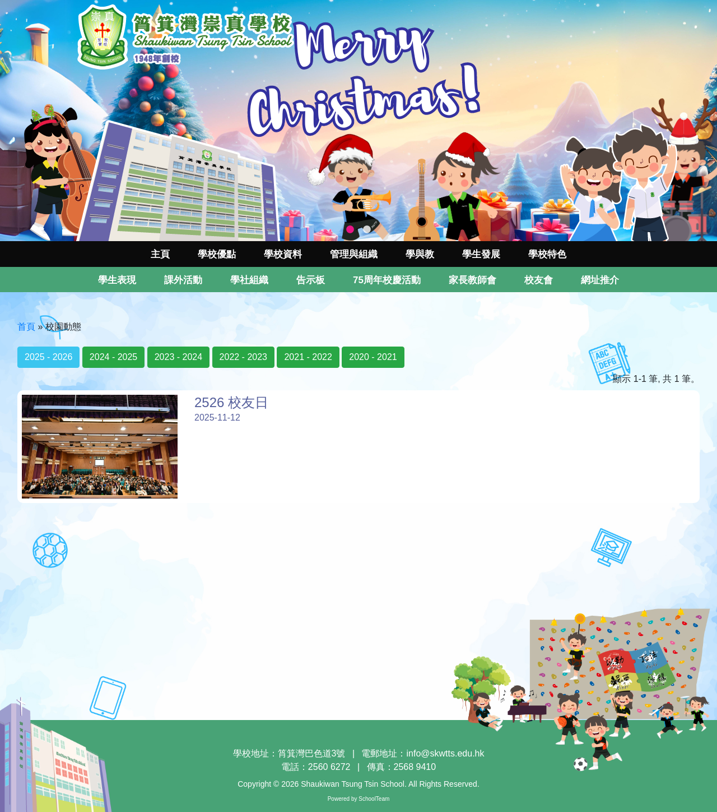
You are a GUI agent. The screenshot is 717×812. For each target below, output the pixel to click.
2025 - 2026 (48, 357)
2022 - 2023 (243, 357)
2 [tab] (367, 230)
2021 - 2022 (308, 357)
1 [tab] (350, 230)
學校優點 (217, 254)
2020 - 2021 (373, 357)
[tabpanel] (358, 120)
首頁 (26, 326)
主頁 (160, 254)
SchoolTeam (373, 799)
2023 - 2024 (178, 357)
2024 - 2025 (113, 357)
